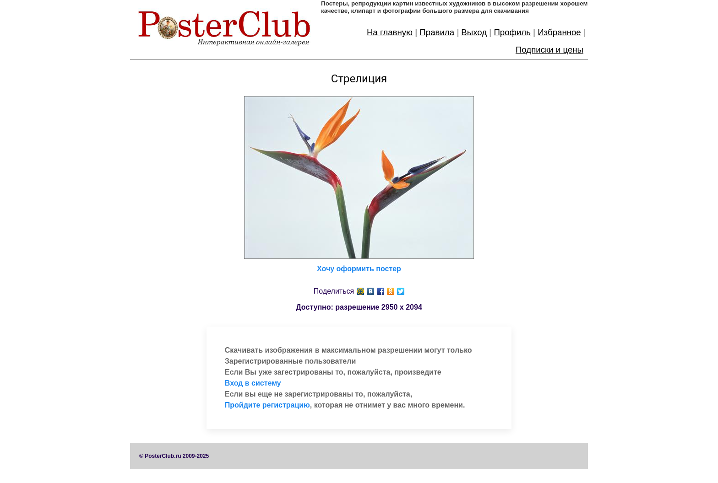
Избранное (559, 32)
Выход (474, 32)
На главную (390, 32)
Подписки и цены (549, 49)
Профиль (512, 32)
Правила (436, 32)
